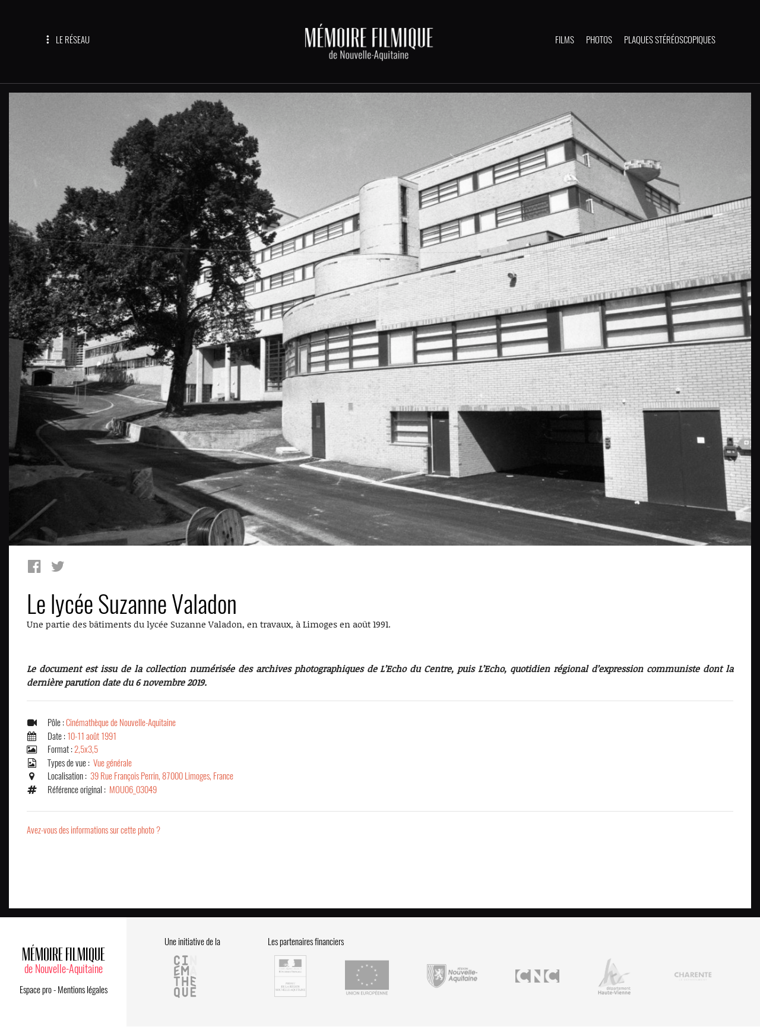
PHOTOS (599, 40)
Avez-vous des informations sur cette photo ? (93, 830)
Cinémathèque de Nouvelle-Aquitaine (121, 722)
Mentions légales (82, 990)
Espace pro (36, 990)
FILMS (564, 40)
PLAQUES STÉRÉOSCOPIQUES (669, 40)
